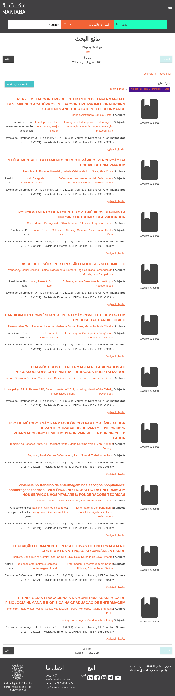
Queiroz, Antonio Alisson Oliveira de (57, 500)
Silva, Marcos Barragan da (43, 223)
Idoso (109, 285)
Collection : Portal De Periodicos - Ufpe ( (149, 89)
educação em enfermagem (83, 126)
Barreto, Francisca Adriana (97, 500)
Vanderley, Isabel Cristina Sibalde (28, 270)
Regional (32, 455)
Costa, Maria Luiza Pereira (61, 608)
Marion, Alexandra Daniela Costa (92, 115)
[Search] (34, 25)
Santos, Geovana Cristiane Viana (25, 378)
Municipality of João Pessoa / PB (24, 389)
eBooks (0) (165, 73)
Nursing (70, 230)
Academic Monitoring (100, 620)
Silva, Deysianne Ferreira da (64, 378)
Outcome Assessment (90, 230)
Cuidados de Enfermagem (97, 182)
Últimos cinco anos (55, 507)
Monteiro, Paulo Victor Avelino (25, 608)
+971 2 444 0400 (64, 687)
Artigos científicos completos (50, 512)
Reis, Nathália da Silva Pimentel (93, 556)
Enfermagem (73, 333)
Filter (87, 51)
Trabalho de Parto (102, 455)
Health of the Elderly (100, 389)
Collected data (49, 337)
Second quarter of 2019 (60, 389)
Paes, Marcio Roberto (35, 171)
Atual (43, 455)
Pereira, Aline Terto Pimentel (25, 326)
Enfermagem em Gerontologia (81, 281)
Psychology (106, 393)
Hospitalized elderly (63, 393)
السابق (166, 59)
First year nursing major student (48, 126)
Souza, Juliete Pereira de (98, 378)
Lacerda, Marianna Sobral (59, 326)
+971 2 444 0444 (63, 683)
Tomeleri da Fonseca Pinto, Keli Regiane (34, 443)
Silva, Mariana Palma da (76, 223)
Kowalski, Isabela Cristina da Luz (70, 171)
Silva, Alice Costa (102, 171)
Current (51, 455)
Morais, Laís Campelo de (98, 274)
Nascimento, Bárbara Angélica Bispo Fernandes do (81, 270)
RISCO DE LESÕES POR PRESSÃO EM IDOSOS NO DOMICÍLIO (73, 264)
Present (45, 230)
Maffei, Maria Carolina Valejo (78, 443)
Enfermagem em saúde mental (77, 178)
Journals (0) (150, 73)
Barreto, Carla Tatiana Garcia (30, 556)
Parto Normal (82, 455)
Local (38, 122)
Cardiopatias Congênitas (97, 333)
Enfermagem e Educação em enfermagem (86, 122)
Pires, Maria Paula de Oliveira (95, 326)
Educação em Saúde (100, 568)
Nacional (37, 507)
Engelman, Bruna (102, 223)
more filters (117, 88)
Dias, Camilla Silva (61, 556)
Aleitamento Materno (100, 337)
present (47, 122)
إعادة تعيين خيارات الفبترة (18, 84)
